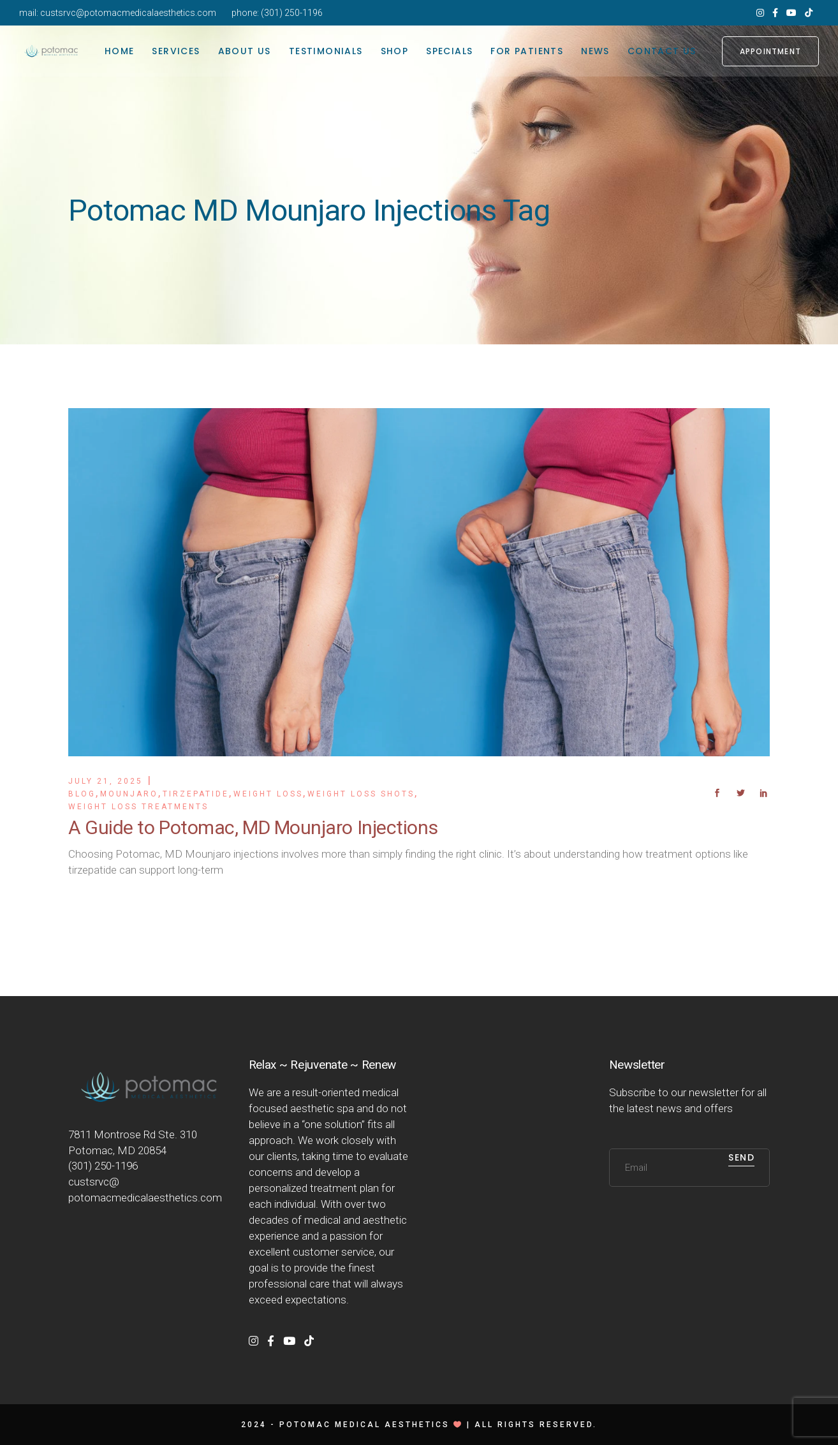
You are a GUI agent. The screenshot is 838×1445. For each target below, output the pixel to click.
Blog (82, 793)
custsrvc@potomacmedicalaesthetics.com (128, 13)
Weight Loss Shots (361, 793)
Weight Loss (268, 793)
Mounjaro (129, 793)
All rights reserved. (535, 1424)
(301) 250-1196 (292, 13)
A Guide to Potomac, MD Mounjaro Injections (252, 827)
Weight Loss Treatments (138, 806)
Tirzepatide (196, 793)
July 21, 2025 (105, 781)
